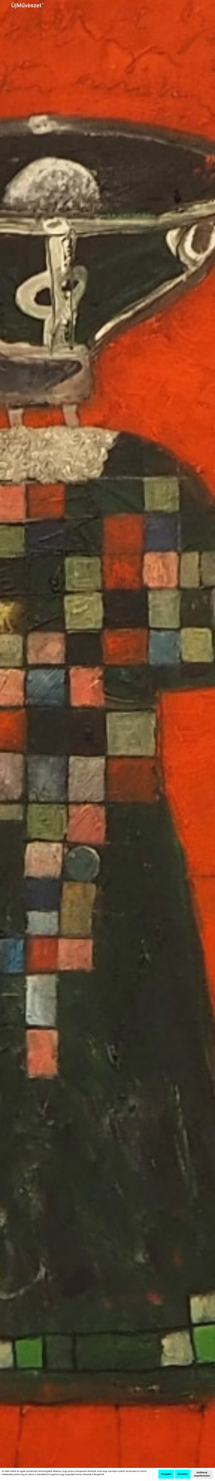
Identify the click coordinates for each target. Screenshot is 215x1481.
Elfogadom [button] (166, 1474)
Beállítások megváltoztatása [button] (202, 1474)
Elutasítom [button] (183, 1474)
